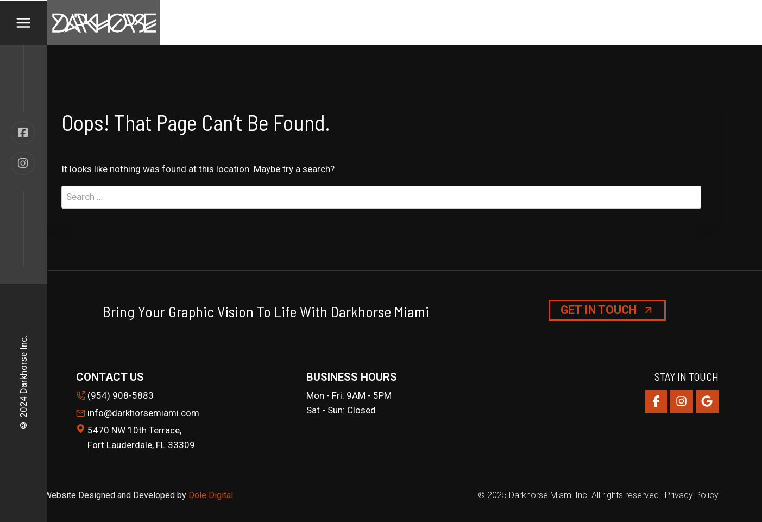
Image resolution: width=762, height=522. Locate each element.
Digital (221, 495)
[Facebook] (656, 401)
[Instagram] (681, 401)
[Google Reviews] (707, 401)
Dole (198, 495)
